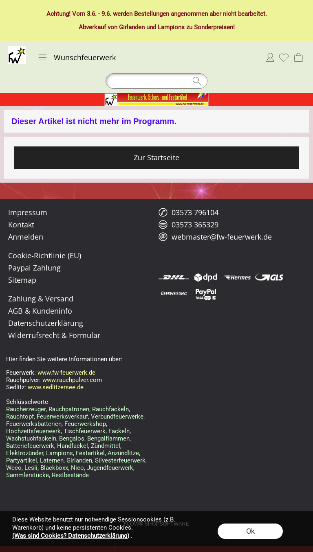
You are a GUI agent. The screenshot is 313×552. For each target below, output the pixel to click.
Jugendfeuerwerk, (110, 467)
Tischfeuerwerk (85, 431)
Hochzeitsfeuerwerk (33, 431)
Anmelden (270, 57)
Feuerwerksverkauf (62, 416)
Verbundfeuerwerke (117, 416)
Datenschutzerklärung (45, 323)
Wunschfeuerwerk (85, 57)
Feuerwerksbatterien (34, 424)
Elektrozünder (24, 453)
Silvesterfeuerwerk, (121, 460)
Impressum (27, 212)
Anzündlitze (123, 453)
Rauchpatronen (68, 409)
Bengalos (71, 438)
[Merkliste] (283, 57)
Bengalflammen (108, 438)
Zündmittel (105, 445)
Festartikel (90, 453)
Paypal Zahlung (34, 268)
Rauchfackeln (110, 409)
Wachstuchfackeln (31, 438)
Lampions (171, 27)
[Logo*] (17, 49)
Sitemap (22, 280)
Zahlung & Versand (40, 298)
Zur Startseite (156, 157)
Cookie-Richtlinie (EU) (44, 255)
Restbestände (70, 475)
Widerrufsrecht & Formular (54, 335)
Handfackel (72, 445)
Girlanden (132, 27)
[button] (42, 57)
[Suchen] (156, 81)
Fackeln (119, 431)
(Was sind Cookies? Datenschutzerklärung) (70, 535)
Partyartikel (21, 460)
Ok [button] (250, 531)
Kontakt (21, 224)
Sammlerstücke (27, 475)
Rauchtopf (20, 416)
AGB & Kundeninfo (40, 311)
